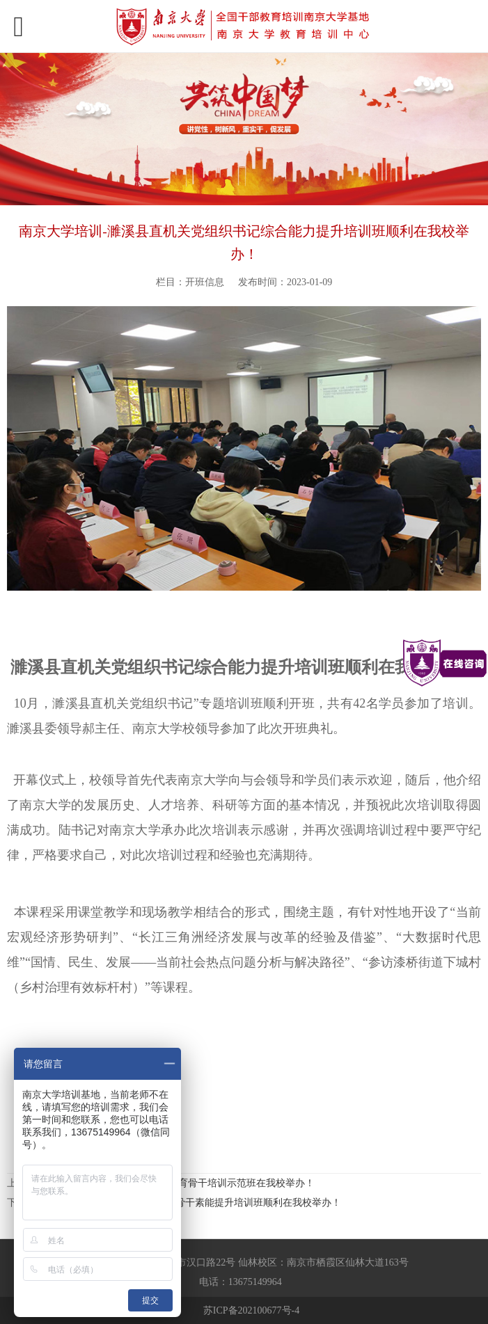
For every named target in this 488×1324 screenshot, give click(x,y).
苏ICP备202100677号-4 (251, 1310)
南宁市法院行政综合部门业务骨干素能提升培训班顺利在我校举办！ (195, 1202)
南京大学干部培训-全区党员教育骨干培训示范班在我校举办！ (182, 1183)
